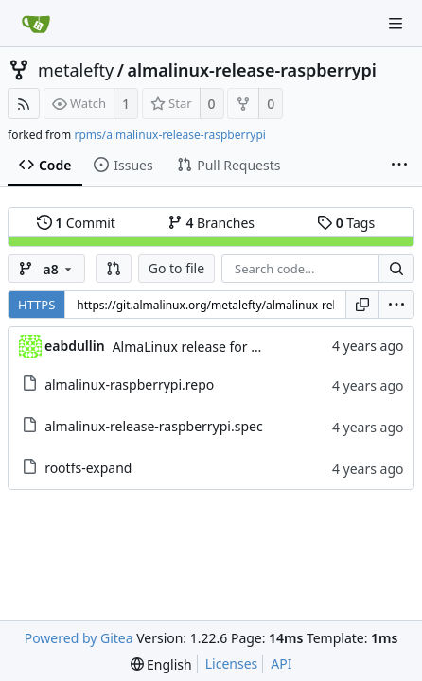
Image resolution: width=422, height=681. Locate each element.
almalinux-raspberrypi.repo (129, 384)
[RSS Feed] (24, 103)
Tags (346, 223)
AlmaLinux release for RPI (192, 347)
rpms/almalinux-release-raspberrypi (169, 135)
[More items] (399, 165)
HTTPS (36, 304)
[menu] (396, 304)
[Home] (35, 24)
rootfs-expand (88, 468)
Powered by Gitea (79, 638)
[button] (114, 268)
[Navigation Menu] (395, 24)
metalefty (76, 70)
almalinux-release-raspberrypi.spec (153, 426)
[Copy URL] (362, 304)
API (281, 663)
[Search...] (396, 268)
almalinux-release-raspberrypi (252, 70)
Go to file (176, 268)
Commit (76, 223)
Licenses (231, 663)
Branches (211, 223)
